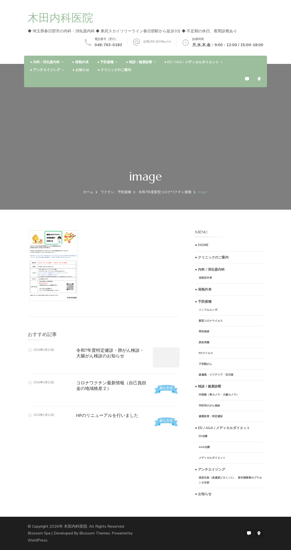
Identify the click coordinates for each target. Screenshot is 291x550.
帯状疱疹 (204, 331)
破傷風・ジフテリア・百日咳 (216, 375)
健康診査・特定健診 (211, 416)
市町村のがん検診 (209, 405)
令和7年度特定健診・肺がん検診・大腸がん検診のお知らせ (110, 353)
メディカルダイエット (212, 458)
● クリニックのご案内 (114, 70)
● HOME (201, 245)
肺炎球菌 (204, 342)
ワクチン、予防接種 (116, 192)
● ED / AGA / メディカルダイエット (191, 62)
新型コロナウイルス (211, 321)
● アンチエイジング (45, 70)
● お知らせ (80, 70)
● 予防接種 (105, 62)
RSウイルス (206, 353)
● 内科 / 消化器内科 (45, 62)
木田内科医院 (60, 18)
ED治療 (203, 436)
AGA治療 (204, 447)
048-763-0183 (108, 45)
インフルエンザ (208, 310)
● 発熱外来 (80, 62)
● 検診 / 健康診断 (139, 62)
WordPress (37, 540)
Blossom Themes (94, 533)
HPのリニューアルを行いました (107, 415)
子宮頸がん (205, 364)
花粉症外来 (205, 278)
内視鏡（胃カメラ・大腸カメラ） (219, 394)
